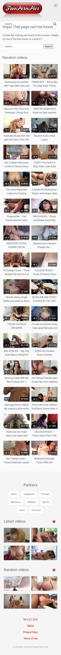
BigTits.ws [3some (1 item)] (16, 502)
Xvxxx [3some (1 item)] (22, 510)
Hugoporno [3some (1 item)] (29, 494)
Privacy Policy (30, 632)
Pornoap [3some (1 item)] (45, 494)
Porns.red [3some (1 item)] (35, 510)
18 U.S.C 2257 (30, 619)
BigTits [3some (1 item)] (46, 502)
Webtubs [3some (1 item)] (31, 502)
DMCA (30, 625)
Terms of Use (31, 638)
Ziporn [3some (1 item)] (14, 494)
